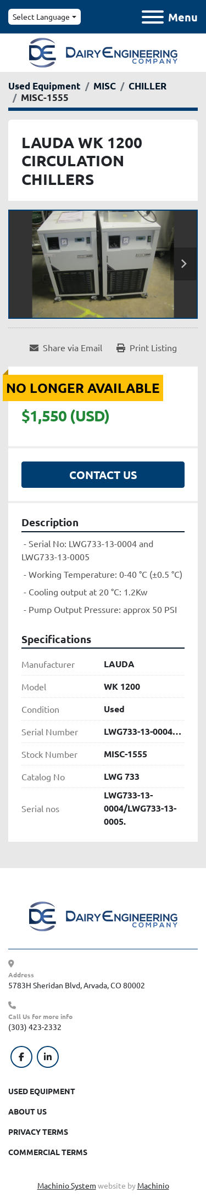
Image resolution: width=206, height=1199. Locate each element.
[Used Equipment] (44, 86)
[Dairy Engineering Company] (103, 915)
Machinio (153, 1185)
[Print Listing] (146, 347)
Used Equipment (41, 1091)
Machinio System (66, 1185)
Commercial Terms (47, 1152)
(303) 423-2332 (35, 1027)
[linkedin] (48, 1057)
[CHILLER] (147, 86)
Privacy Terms (38, 1131)
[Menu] (153, 17)
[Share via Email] (66, 347)
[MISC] (104, 86)
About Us (27, 1111)
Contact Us (103, 475)
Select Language (41, 16)
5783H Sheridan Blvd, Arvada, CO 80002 (76, 985)
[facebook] (21, 1057)
